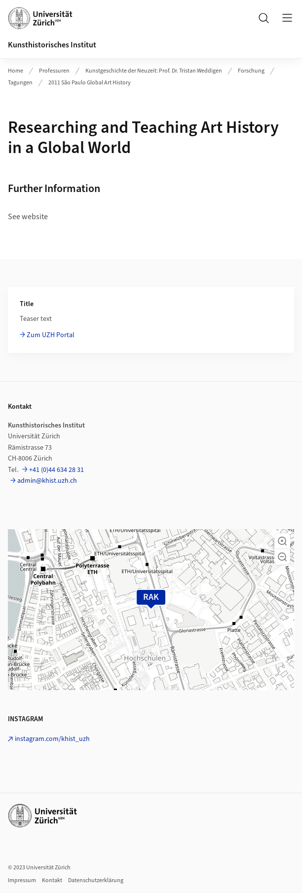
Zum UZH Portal (51, 335)
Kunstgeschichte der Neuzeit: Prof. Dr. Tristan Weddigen (153, 71)
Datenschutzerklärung (95, 880)
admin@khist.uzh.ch (47, 481)
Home (15, 71)
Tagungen (20, 82)
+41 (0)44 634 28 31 (56, 470)
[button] (282, 541)
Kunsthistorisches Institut (52, 44)
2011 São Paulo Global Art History (89, 82)
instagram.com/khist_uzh (52, 739)
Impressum (22, 880)
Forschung (251, 71)
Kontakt (52, 880)
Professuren (54, 71)
